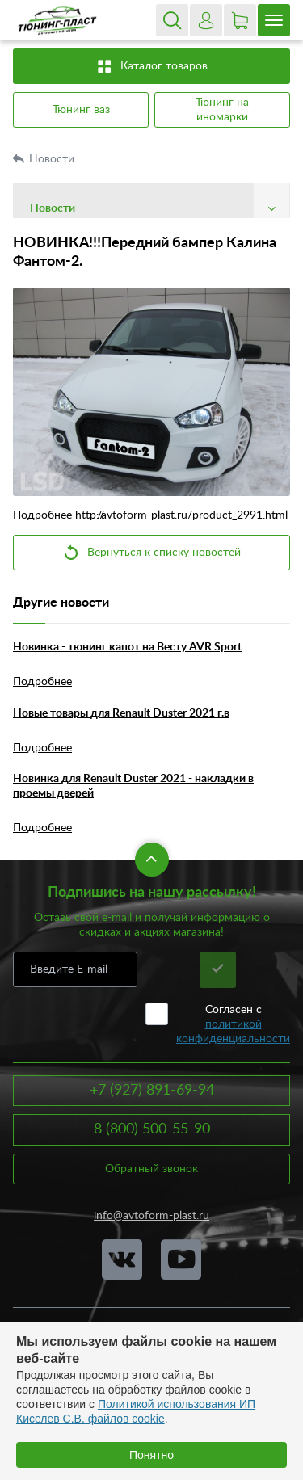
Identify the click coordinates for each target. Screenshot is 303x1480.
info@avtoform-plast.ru (151, 1215)
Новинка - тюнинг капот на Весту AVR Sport (127, 647)
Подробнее (42, 681)
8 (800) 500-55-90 (152, 1129)
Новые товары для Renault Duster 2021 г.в (121, 713)
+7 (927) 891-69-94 (152, 1090)
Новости (53, 159)
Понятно (151, 1454)
